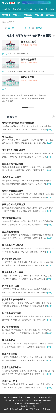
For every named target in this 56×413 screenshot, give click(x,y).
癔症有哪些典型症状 (11, 218)
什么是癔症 (7, 136)
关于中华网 (10, 400)
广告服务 (19, 400)
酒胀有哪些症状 (9, 354)
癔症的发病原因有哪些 (12, 191)
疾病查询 (50, 15)
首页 (4, 22)
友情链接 (27, 403)
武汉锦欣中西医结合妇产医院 (14, 98)
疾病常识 (39, 9)
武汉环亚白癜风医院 (36, 98)
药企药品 (17, 9)
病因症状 (28, 9)
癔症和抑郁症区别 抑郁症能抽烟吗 (18, 123)
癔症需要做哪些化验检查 (13, 150)
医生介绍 (39, 15)
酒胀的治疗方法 (9, 381)
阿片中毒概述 (8, 340)
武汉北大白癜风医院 (25, 95)
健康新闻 (6, 9)
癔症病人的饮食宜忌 (11, 177)
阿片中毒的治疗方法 (11, 313)
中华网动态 (36, 403)
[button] (25, 107)
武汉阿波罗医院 (8, 95)
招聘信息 (37, 400)
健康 (18, 3)
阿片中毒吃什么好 (10, 286)
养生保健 (50, 9)
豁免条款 (18, 403)
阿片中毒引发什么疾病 (12, 272)
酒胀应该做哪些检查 (11, 367)
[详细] (49, 130)
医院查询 (28, 15)
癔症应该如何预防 (10, 231)
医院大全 (17, 15)
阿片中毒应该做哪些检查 (13, 299)
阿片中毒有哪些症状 (11, 259)
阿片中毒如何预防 (10, 327)
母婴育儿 (6, 15)
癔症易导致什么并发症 (12, 164)
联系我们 (28, 400)
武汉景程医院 (40, 95)
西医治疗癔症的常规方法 (13, 204)
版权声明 (46, 400)
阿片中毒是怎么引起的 (12, 245)
